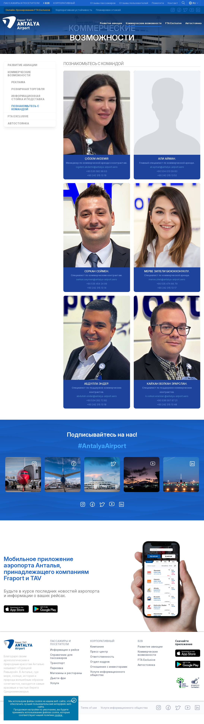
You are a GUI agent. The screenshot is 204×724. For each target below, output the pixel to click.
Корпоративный (64, 2)
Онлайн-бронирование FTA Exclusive (28, 9)
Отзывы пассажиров (103, 2)
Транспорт (57, 672)
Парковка (56, 677)
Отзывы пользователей (133, 2)
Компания (97, 656)
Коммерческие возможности (102, 39)
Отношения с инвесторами (108, 676)
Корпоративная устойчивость (74, 9)
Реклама (18, 90)
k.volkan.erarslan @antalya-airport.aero (167, 405)
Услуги (54, 692)
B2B (47, 2)
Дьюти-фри (58, 687)
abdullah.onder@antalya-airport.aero (97, 405)
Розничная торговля (28, 97)
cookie (59, 715)
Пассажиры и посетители (21, 2)
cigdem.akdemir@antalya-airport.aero (97, 176)
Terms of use (89, 717)
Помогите (158, 2)
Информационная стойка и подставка (28, 106)
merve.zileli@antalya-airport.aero (167, 289)
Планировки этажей (108, 9)
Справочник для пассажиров (61, 666)
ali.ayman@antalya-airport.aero (167, 176)
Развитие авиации (22, 73)
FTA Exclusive (18, 124)
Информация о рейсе (64, 659)
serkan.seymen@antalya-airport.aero (96, 289)
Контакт (173, 2)
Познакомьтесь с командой (25, 116)
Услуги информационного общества (107, 683)
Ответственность (102, 666)
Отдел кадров (100, 671)
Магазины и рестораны (66, 682)
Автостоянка (18, 131)
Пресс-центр (99, 661)
